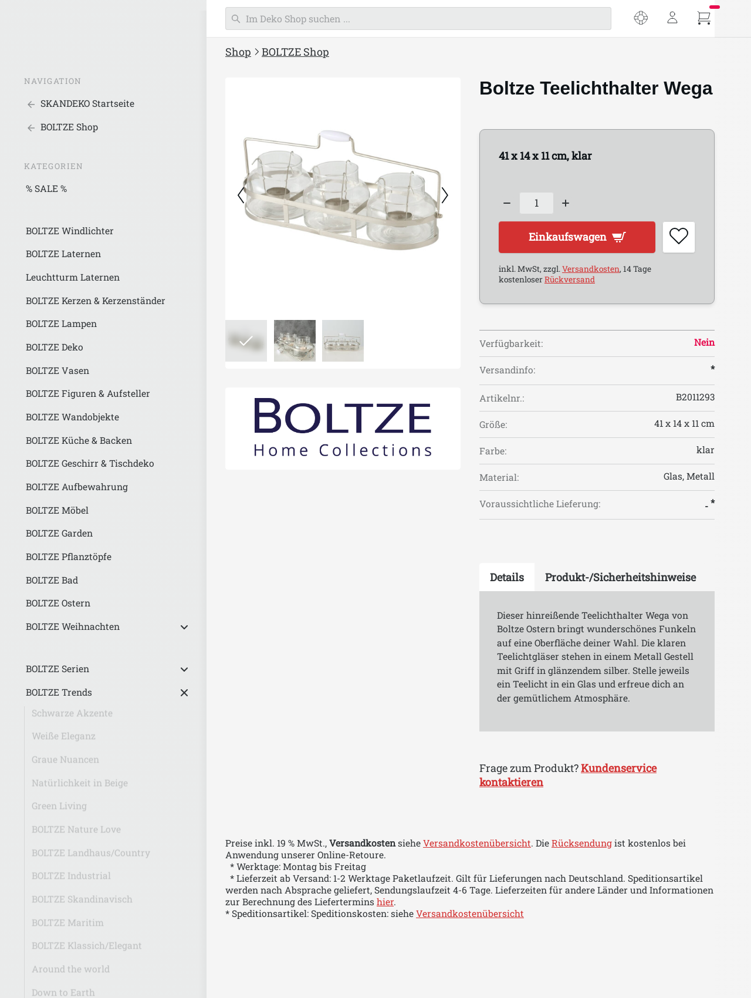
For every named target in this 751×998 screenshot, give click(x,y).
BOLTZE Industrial (71, 880)
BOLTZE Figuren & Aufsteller (88, 393)
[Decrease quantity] (507, 203)
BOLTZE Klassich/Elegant (87, 950)
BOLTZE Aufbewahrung (77, 487)
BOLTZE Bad (52, 580)
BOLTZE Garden (59, 533)
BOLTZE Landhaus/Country (91, 857)
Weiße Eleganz (64, 740)
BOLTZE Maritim (68, 927)
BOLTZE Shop (295, 52)
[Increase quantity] (566, 203)
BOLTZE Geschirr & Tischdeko (90, 463)
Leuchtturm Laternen (73, 277)
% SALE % (46, 188)
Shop (238, 52)
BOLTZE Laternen (63, 253)
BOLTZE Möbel (57, 510)
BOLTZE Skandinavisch (82, 903)
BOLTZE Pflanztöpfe (68, 556)
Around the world (71, 973)
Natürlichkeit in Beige (80, 787)
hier (385, 903)
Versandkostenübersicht (477, 844)
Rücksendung (582, 844)
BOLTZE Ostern (58, 603)
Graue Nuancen (65, 764)
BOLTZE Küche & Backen (79, 440)
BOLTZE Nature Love (76, 833)
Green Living (59, 810)
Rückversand (569, 280)
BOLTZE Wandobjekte (72, 417)
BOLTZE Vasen (57, 370)
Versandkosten (591, 270)
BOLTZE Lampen (61, 323)
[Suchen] (418, 18)
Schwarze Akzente (72, 717)
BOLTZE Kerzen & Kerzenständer (95, 300)
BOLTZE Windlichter (70, 231)
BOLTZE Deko (54, 347)
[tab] (507, 578)
